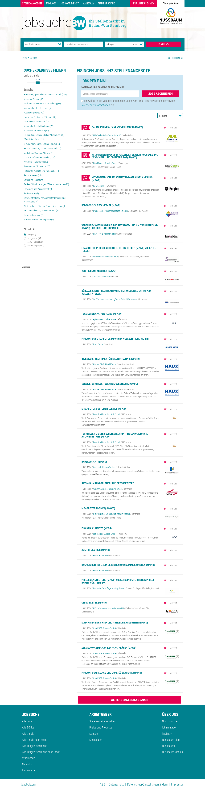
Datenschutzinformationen (95, 105)
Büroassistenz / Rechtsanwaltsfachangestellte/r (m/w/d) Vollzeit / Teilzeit (117, 292)
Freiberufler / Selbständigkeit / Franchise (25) (44, 134)
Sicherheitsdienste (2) (33, 215)
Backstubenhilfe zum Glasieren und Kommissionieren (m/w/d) (118, 565)
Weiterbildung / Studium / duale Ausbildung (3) (44, 206)
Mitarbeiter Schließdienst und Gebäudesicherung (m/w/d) (122, 179)
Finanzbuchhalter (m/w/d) (97, 528)
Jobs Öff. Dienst (69, 3)
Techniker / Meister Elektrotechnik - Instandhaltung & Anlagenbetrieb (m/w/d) (115, 435)
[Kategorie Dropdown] (59, 44)
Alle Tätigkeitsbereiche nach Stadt (41, 752)
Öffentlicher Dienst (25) (34, 139)
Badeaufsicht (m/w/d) (94, 461)
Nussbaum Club (171, 740)
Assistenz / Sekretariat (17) (36, 161)
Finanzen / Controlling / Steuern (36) (40, 117)
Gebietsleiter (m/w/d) (94, 602)
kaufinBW (167, 734)
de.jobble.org (28, 784)
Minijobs (51, 3)
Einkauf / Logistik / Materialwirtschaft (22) (42, 148)
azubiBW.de (88, 3)
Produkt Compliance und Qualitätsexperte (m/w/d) (112, 672)
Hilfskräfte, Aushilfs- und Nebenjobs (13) (41, 170)
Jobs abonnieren (160, 93)
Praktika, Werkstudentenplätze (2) (39, 219)
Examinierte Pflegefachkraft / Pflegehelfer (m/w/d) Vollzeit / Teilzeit (119, 249)
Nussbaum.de (169, 721)
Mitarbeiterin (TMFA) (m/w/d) (98, 508)
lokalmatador (169, 727)
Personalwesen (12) (32, 175)
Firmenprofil (28, 770)
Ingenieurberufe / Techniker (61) (38, 108)
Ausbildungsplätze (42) (34, 112)
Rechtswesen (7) (31, 193)
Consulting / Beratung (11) (35, 179)
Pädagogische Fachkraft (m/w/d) (101, 205)
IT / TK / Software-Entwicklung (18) (39, 157)
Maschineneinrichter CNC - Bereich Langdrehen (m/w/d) (115, 622)
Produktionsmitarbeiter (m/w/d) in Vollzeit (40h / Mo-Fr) (115, 339)
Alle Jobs (27, 721)
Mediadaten (95, 740)
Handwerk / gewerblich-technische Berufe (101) (45, 94)
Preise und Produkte (100, 727)
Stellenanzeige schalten (102, 721)
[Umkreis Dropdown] (141, 44)
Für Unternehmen (143, 3)
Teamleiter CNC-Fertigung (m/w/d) (102, 313)
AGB (102, 784)
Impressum (177, 784)
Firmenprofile (106, 3)
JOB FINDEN (163, 44)
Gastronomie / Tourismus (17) (37, 166)
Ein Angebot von (171, 3)
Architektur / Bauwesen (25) (36, 130)
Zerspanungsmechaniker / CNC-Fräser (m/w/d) (109, 647)
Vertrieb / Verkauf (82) (33, 99)
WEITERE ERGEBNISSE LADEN (129, 699)
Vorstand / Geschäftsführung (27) (38, 126)
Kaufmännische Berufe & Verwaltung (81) (42, 103)
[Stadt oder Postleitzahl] (115, 44)
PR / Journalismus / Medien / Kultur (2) (41, 210)
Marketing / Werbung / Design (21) (39, 153)
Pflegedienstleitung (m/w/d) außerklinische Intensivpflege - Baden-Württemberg (119, 581)
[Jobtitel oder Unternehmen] (83, 44)
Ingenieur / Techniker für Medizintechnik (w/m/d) (111, 358)
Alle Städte (28, 727)
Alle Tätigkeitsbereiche (34, 746)
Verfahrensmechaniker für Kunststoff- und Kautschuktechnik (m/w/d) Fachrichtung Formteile (120, 227)
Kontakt (93, 734)
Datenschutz (116, 784)
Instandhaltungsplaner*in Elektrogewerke (108, 483)
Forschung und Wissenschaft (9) (38, 188)
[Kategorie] (40, 44)
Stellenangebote (32, 3)
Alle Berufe (28, 734)
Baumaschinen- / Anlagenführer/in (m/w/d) (117, 127)
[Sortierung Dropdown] (180, 115)
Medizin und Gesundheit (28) (36, 121)
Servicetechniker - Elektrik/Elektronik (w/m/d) (110, 383)
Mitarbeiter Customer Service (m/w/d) (104, 408)
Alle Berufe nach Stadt (34, 740)
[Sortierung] (167, 115)
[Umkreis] (131, 44)
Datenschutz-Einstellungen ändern (147, 784)
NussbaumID (169, 746)
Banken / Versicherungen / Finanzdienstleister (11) (46, 184)
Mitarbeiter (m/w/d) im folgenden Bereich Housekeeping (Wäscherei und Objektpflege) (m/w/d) (125, 156)
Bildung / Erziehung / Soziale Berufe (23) (42, 143)
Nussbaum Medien (172, 752)
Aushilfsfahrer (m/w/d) (96, 550)
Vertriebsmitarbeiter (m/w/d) (99, 271)
